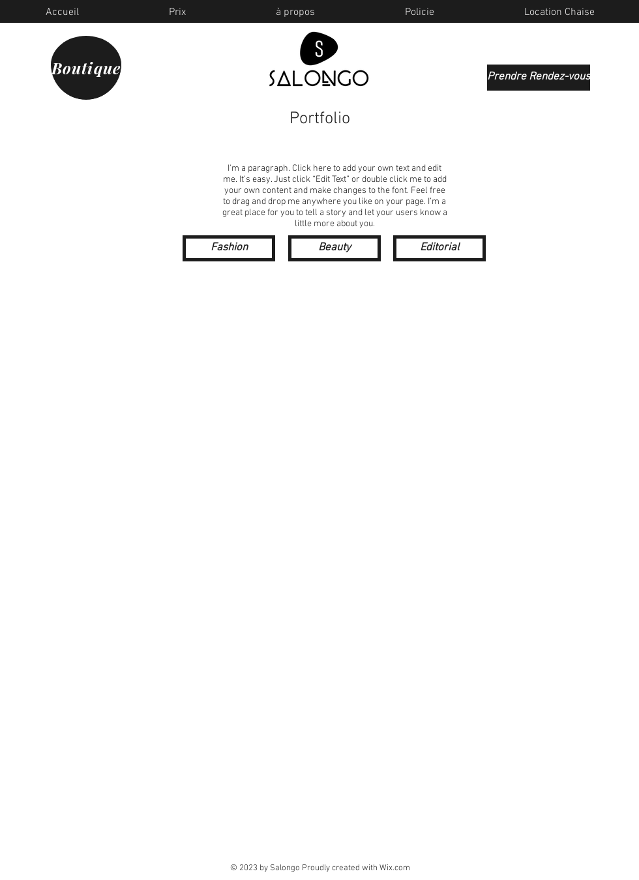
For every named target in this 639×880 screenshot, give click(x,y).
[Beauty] (334, 248)
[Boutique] (86, 64)
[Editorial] (439, 248)
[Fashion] (229, 248)
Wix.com (394, 868)
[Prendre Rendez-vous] (538, 78)
